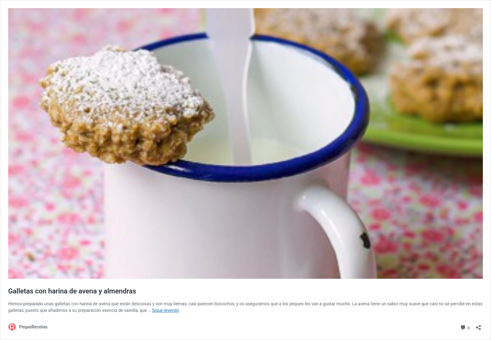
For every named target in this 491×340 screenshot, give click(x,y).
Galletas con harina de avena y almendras (72, 291)
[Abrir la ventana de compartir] (478, 325)
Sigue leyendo (165, 310)
